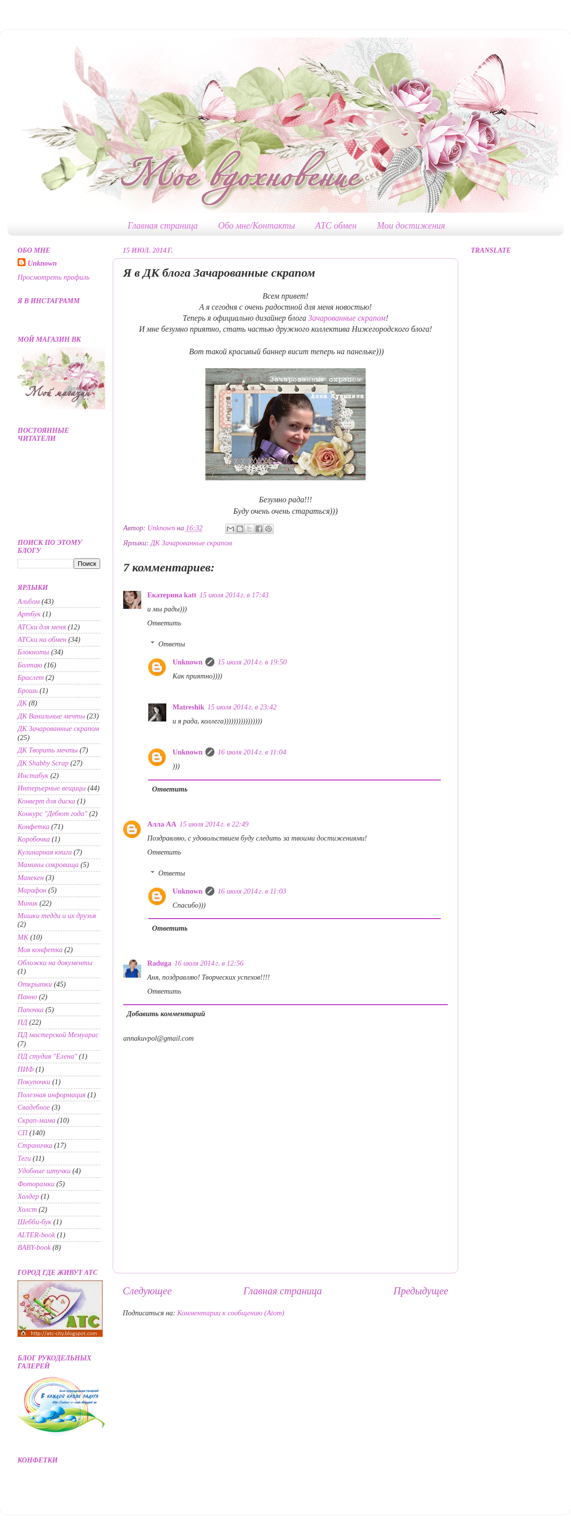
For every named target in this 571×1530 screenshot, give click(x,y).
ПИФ (26, 1069)
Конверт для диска (46, 801)
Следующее (147, 1290)
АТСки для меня (42, 627)
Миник (28, 903)
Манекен (31, 878)
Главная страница (163, 226)
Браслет (31, 677)
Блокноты (33, 652)
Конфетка (34, 827)
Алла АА (161, 824)
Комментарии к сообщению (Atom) (230, 1313)
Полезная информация (52, 1095)
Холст (27, 1209)
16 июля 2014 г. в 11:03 (251, 891)
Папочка (31, 1010)
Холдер (28, 1196)
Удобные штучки (44, 1171)
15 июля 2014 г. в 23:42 (241, 707)
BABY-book (34, 1247)
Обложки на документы (55, 963)
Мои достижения (411, 226)
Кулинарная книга (45, 852)
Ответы (171, 644)
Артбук (29, 614)
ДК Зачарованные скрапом (191, 543)
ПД (23, 1022)
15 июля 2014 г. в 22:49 (213, 824)
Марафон (32, 890)
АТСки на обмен (42, 639)
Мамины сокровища (48, 865)
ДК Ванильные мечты (51, 716)
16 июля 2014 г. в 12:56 (208, 963)
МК (23, 937)
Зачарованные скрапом (347, 318)
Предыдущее (421, 1290)
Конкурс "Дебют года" (52, 814)
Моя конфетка (40, 950)
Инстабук (33, 776)
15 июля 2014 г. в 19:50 (252, 662)
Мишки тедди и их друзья (57, 916)
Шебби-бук (35, 1222)
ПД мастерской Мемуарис (58, 1035)
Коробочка (34, 839)
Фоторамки (36, 1184)
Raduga (159, 963)
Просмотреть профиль (54, 277)
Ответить (164, 623)
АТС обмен (336, 226)
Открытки (35, 984)
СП (23, 1133)
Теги (24, 1158)
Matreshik (188, 707)
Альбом (29, 601)
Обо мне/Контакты (256, 226)
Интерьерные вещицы (52, 788)
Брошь (28, 690)
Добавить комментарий (166, 1014)
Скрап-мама (36, 1120)
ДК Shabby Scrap (43, 763)
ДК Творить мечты (48, 750)
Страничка (35, 1145)
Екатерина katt (171, 595)
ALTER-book (36, 1235)
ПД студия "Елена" (47, 1056)
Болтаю (30, 665)
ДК (22, 703)
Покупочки (34, 1082)
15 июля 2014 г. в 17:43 (233, 595)
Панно (27, 997)
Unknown (187, 662)
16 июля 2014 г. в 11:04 (251, 752)
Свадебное (34, 1107)
